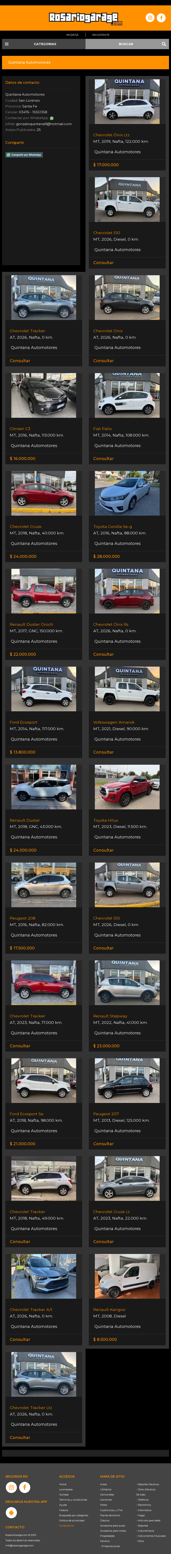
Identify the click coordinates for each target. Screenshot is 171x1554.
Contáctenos (66, 1519)
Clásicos (104, 1514)
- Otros (140, 1535)
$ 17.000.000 (106, 159)
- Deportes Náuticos (147, 1478)
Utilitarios (105, 1483)
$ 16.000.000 (22, 453)
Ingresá (72, 29)
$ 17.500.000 (22, 942)
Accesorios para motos (113, 1524)
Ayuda (63, 1498)
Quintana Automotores (117, 146)
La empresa (66, 1483)
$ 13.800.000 (22, 746)
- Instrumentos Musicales (151, 1529)
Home (62, 1478)
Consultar (103, 257)
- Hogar (140, 1509)
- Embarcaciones (110, 1540)
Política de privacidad (71, 1514)
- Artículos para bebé (148, 1514)
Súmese (64, 1488)
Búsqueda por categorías (73, 1509)
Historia (63, 1504)
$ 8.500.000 (105, 1333)
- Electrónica (143, 1498)
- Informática (143, 1504)
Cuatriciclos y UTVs (111, 1504)
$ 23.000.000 (106, 1040)
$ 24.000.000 (23, 550)
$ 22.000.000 (23, 648)
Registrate (101, 29)
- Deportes (142, 1519)
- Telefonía (142, 1493)
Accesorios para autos (112, 1519)
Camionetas (107, 1488)
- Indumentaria (145, 1524)
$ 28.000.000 (106, 550)
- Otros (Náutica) (145, 1483)
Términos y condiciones (73, 1493)
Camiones (106, 1493)
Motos (103, 1498)
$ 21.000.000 (22, 1138)
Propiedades (107, 1529)
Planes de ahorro (110, 1509)
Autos (103, 1478)
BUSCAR (126, 39)
